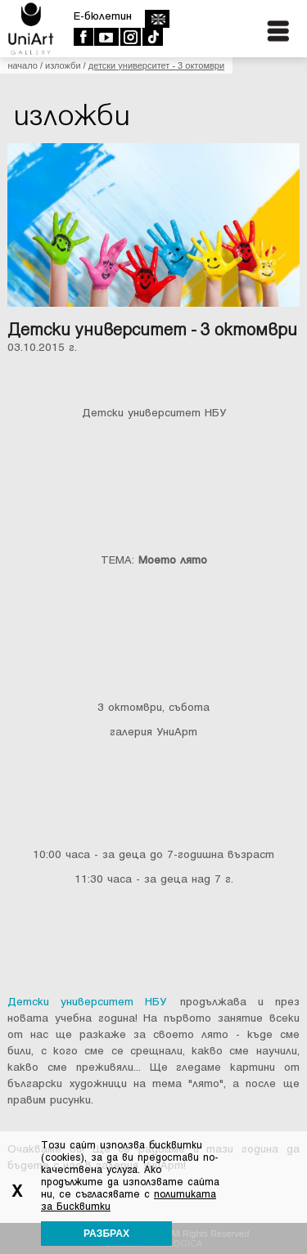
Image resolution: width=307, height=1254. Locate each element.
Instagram (130, 37)
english (156, 19)
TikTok (152, 37)
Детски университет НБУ (86, 1002)
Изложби (63, 65)
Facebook (83, 37)
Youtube (106, 37)
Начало (22, 65)
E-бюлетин (103, 16)
